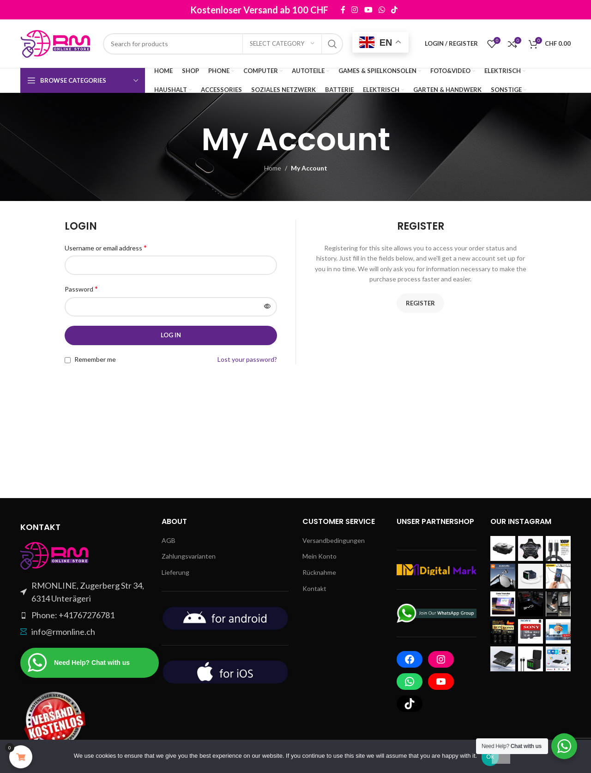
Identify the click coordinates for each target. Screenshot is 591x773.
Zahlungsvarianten (189, 556)
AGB (168, 540)
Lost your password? (247, 359)
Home (272, 168)
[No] (501, 754)
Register (420, 303)
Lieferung (175, 572)
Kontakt (314, 588)
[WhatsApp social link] (381, 10)
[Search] (223, 44)
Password (81, 288)
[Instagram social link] (355, 10)
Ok (490, 756)
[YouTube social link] (368, 10)
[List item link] (84, 615)
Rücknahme (319, 572)
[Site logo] (57, 43)
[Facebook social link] (343, 10)
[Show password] (267, 307)
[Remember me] (68, 360)
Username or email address (106, 247)
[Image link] (55, 555)
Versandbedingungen (333, 540)
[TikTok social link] (394, 10)
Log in (171, 335)
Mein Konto (319, 556)
